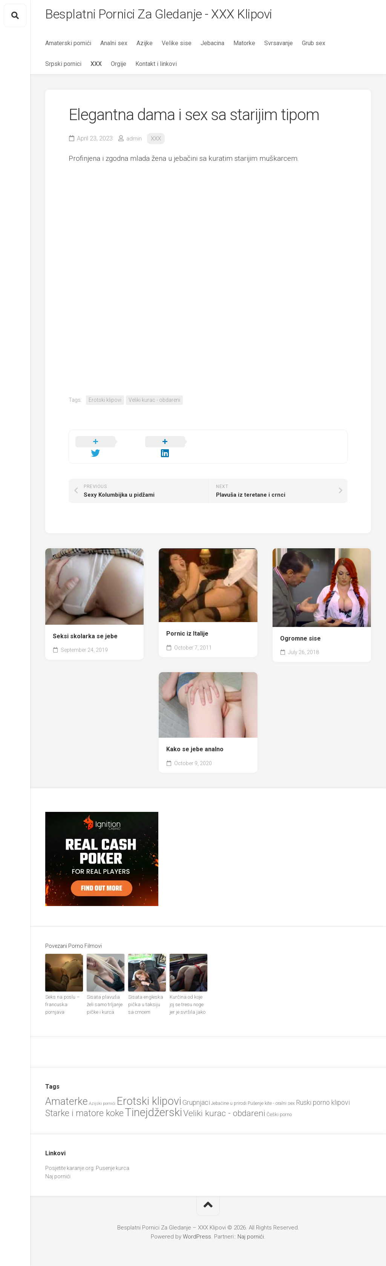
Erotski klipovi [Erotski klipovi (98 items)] (148, 1092)
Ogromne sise (300, 631)
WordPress (197, 1227)
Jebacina (212, 45)
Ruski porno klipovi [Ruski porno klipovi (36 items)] (323, 1093)
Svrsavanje (278, 45)
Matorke (244, 45)
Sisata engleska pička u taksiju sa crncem (145, 996)
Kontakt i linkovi (156, 66)
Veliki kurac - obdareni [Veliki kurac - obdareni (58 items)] (224, 1104)
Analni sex (113, 45)
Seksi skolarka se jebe (85, 629)
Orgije (118, 66)
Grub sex (313, 45)
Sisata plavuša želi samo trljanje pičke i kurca (105, 996)
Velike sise (176, 45)
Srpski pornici (63, 66)
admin (134, 140)
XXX (96, 66)
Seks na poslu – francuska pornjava (61, 996)
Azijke (144, 45)
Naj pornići (57, 1167)
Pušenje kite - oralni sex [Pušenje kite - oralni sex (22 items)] (271, 1094)
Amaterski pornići (68, 45)
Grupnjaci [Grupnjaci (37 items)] (196, 1093)
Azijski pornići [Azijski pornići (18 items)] (102, 1094)
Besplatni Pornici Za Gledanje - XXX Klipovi (168, 15)
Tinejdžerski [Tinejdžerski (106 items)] (153, 1103)
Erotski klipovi (105, 402)
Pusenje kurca (112, 1159)
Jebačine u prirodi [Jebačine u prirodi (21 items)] (229, 1094)
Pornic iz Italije (187, 626)
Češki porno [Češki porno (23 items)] (279, 1105)
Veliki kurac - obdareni (154, 402)
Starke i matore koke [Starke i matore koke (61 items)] (84, 1104)
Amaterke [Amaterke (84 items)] (66, 1092)
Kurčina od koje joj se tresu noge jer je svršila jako (188, 996)
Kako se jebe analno (195, 742)
